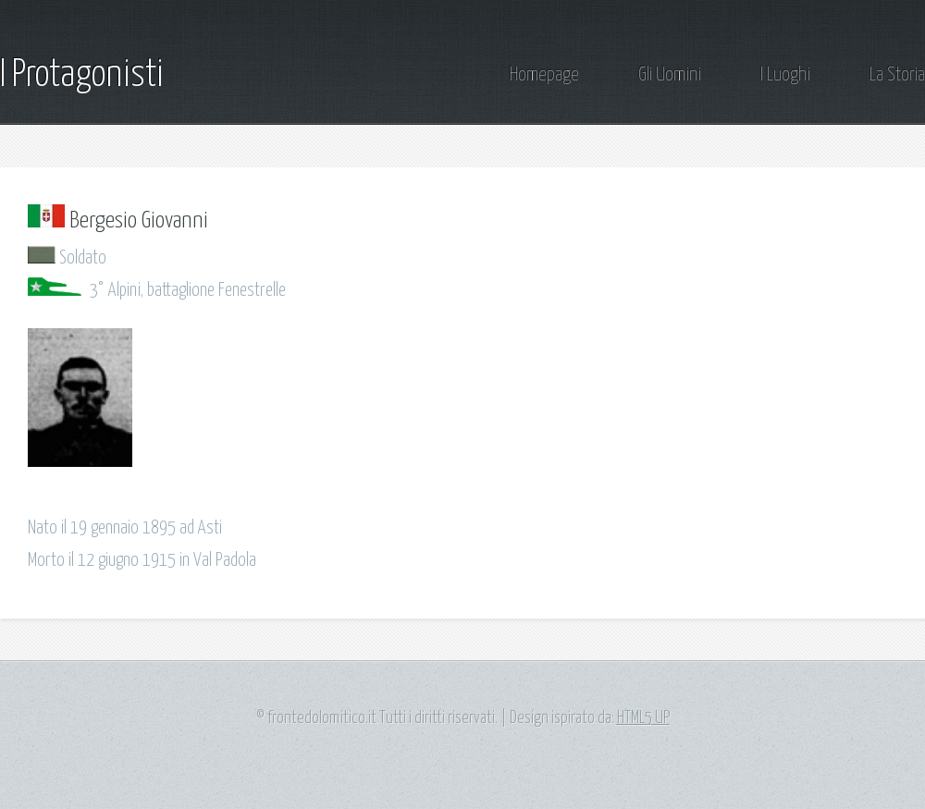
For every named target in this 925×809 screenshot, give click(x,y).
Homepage (544, 75)
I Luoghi (785, 75)
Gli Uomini (669, 75)
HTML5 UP (643, 718)
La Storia (897, 75)
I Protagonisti (82, 75)
